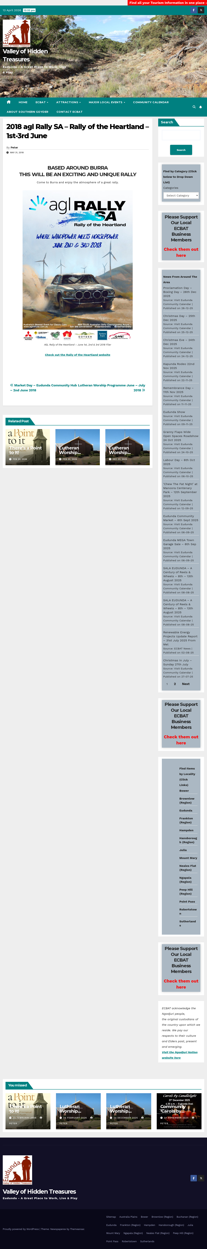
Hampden (186, 830)
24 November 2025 (176, 1117)
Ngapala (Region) (133, 1233)
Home (23, 102)
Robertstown (129, 1241)
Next (186, 684)
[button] (194, 107)
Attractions (67, 102)
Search (167, 122)
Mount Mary (188, 858)
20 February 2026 (75, 1117)
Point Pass (187, 901)
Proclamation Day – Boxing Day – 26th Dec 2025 (180, 292)
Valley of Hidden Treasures (39, 1191)
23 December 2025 (126, 1117)
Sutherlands (147, 1241)
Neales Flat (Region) (158, 1233)
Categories (170, 188)
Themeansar (77, 1229)
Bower (144, 1216)
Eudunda (185, 810)
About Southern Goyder (27, 111)
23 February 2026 (25, 1117)
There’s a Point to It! (25, 450)
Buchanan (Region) (187, 1216)
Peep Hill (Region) (183, 1233)
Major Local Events (106, 102)
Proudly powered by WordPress (21, 1229)
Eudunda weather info (178, 803)
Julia (183, 850)
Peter (14, 147)
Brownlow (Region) (162, 1216)
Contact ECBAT (70, 111)
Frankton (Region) (130, 1225)
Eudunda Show (174, 412)
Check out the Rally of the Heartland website (77, 355)
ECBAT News (182, 648)
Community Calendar (151, 102)
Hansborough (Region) (171, 1225)
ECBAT (41, 102)
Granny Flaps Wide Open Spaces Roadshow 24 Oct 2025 (181, 436)
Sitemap (111, 1216)
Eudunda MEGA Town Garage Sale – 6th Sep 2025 (179, 544)
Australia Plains (128, 1216)
